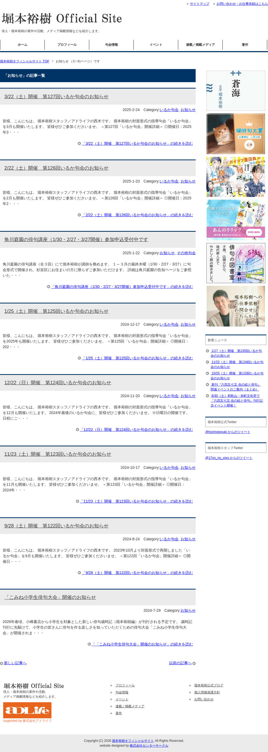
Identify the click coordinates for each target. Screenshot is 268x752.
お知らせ (188, 110)
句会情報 (111, 45)
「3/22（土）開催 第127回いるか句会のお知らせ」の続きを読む (137, 143)
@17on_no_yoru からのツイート (228, 458)
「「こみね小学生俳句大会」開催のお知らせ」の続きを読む (142, 644)
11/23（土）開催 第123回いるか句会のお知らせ (57, 454)
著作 (245, 45)
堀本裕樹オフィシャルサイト (133, 741)
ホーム (22, 45)
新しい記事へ (15, 663)
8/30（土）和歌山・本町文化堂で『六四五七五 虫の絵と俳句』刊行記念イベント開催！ (237, 400)
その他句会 (186, 253)
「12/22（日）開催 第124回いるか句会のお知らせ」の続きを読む (136, 429)
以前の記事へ (180, 663)
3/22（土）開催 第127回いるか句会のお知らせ (56, 96)
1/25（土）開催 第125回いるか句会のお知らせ (56, 311)
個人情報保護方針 (207, 692)
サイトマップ (199, 4)
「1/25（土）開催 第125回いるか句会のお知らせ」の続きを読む (137, 358)
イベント (156, 45)
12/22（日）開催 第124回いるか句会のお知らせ (57, 382)
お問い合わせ (204, 699)
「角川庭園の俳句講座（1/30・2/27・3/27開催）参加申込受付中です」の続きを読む (122, 286)
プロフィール (67, 45)
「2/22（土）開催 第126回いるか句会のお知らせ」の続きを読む (137, 215)
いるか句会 (169, 110)
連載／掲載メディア (200, 45)
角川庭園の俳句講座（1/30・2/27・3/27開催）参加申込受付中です (76, 239)
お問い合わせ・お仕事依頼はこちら (242, 4)
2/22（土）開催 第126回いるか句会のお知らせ (56, 168)
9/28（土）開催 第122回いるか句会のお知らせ (56, 526)
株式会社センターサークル (149, 745)
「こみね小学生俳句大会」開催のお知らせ (50, 597)
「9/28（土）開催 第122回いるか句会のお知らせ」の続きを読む (137, 573)
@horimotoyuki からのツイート (227, 432)
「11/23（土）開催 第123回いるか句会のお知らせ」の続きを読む (136, 501)
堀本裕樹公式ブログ (208, 685)
